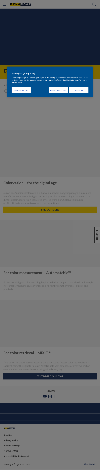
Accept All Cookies (58, 90)
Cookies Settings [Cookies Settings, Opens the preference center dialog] (21, 90)
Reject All (79, 90)
